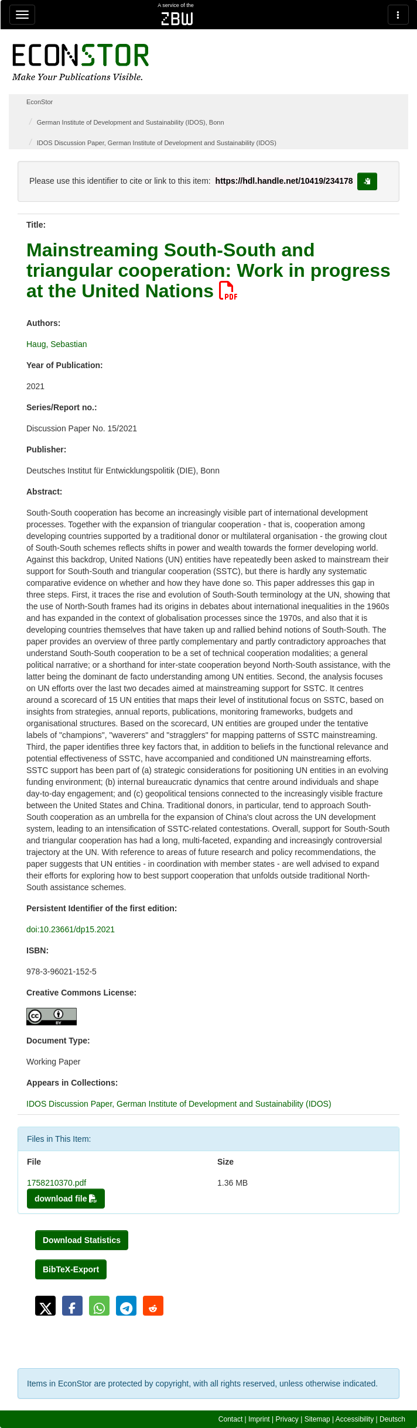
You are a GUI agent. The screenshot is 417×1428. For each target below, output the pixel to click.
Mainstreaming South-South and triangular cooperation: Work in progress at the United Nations (208, 270)
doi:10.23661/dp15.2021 (70, 929)
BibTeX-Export (71, 1269)
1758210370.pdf (56, 1182)
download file (66, 1198)
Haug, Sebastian (56, 344)
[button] (45, 1306)
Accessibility (355, 1419)
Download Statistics (82, 1240)
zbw (177, 19)
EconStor (39, 101)
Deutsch (392, 1419)
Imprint (259, 1419)
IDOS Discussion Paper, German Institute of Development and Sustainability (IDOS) (156, 142)
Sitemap (317, 1419)
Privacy (287, 1419)
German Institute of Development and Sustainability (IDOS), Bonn (130, 122)
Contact (230, 1419)
